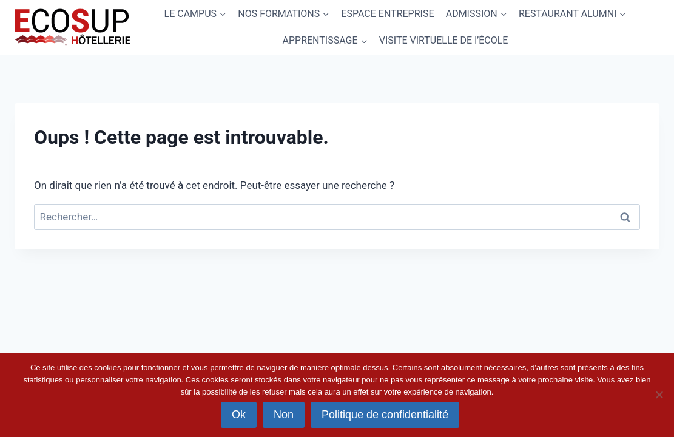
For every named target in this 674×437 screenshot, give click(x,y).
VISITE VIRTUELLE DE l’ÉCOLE (443, 40)
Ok (239, 414)
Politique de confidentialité (385, 414)
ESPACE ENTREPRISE (387, 13)
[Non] (659, 394)
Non (284, 414)
